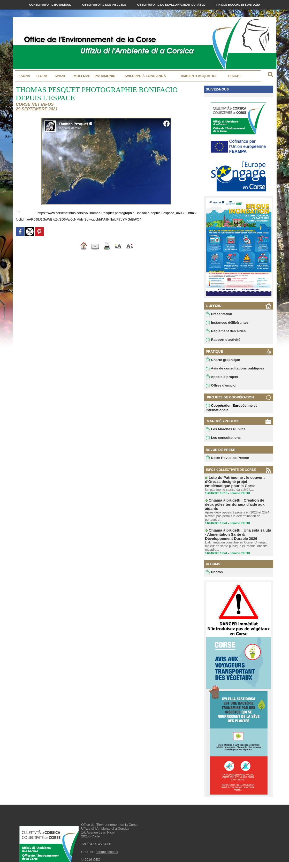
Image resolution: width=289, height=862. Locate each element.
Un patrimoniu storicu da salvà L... (228, 487)
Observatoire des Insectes (104, 4)
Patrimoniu (105, 76)
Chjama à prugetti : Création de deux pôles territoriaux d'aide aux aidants (238, 499)
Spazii (60, 76)
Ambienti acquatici (198, 76)
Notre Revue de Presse (225, 460)
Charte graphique (221, 361)
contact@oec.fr (107, 843)
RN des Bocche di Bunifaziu (238, 4)
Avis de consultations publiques (232, 369)
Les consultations (221, 440)
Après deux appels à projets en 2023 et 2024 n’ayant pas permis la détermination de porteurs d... (237, 508)
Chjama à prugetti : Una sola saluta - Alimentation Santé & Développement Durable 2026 (233, 525)
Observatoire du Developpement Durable (171, 4)
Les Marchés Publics (224, 431)
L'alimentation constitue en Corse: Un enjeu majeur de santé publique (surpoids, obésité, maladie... (235, 536)
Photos (214, 563)
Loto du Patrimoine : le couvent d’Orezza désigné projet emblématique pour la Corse (237, 481)
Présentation (218, 314)
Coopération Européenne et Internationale (229, 409)
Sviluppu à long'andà (145, 76)
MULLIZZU (82, 76)
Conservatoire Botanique (50, 4)
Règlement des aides (224, 331)
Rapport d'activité (221, 340)
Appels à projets (220, 378)
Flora (41, 76)
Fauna (24, 76)
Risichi (234, 76)
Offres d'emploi (220, 387)
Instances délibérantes (225, 323)
